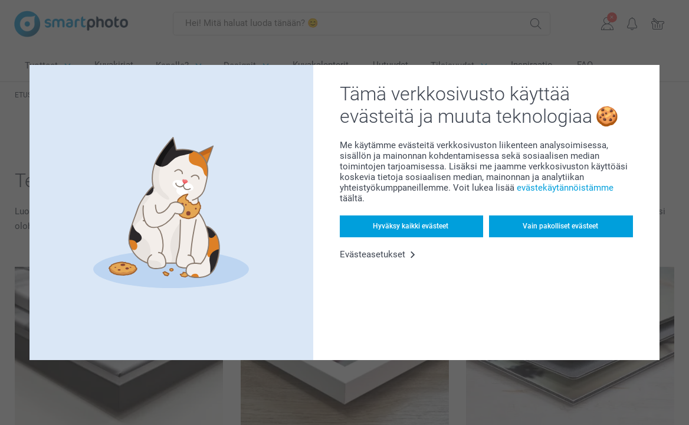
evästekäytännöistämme (565, 187)
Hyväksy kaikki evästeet (410, 226)
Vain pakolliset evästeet (560, 226)
